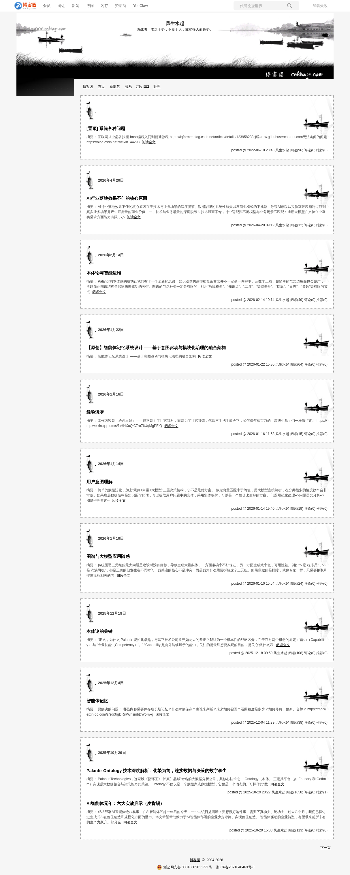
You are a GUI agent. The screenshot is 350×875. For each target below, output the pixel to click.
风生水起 (175, 23)
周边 (61, 5)
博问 (90, 5)
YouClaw (140, 5)
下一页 (325, 848)
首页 (101, 86)
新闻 (75, 5)
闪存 (104, 5)
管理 (156, 86)
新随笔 (115, 86)
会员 (46, 5)
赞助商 (120, 5)
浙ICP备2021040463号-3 (235, 867)
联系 (128, 86)
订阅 (139, 86)
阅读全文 (149, 142)
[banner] (23, 6)
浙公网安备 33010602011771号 (184, 867)
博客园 (88, 86)
